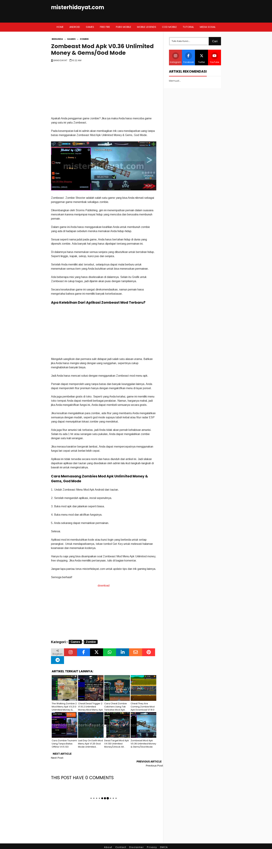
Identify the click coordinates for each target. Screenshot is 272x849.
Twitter (201, 58)
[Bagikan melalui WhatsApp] (109, 652)
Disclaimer (136, 839)
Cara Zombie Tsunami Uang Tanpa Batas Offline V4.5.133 (64, 743)
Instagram (175, 58)
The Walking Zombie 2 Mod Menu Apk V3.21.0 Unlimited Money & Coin (64, 707)
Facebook (188, 58)
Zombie (91, 641)
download (103, 585)
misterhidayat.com (77, 7)
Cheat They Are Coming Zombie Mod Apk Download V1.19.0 (143, 706)
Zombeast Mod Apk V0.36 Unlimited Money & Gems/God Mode (102, 49)
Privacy (152, 839)
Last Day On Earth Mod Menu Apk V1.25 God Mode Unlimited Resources (90, 744)
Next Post (57, 758)
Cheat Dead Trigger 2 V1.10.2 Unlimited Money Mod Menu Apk (90, 706)
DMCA (164, 839)
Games (75, 641)
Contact (120, 839)
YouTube (214, 58)
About (108, 839)
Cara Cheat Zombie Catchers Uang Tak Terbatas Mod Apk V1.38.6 (115, 707)
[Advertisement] (103, 90)
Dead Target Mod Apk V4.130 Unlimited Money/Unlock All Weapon (116, 744)
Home (60, 27)
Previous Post (154, 758)
